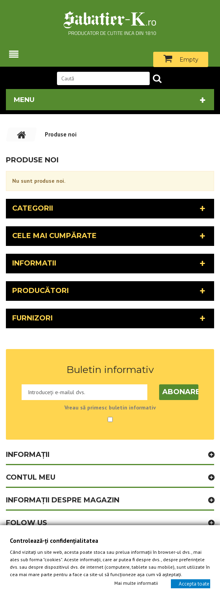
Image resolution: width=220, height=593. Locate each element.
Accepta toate (194, 583)
